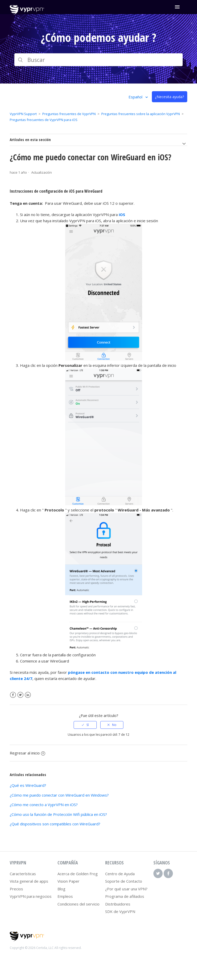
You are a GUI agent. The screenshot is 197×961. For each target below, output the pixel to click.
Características (23, 873)
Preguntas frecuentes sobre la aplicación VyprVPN (140, 113)
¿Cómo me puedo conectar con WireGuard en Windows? (59, 795)
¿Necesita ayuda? (169, 96)
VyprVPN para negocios (31, 896)
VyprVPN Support (23, 113)
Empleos (65, 896)
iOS (122, 214)
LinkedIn (28, 695)
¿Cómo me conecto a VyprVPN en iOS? (44, 804)
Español (136, 96)
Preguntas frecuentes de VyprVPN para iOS (43, 119)
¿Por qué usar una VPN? (126, 888)
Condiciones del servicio (78, 904)
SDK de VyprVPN (120, 911)
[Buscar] (98, 59)
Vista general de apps (29, 881)
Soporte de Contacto (123, 881)
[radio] (85, 725)
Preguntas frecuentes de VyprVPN (69, 113)
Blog (61, 888)
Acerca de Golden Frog (77, 873)
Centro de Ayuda (120, 873)
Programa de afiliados (124, 896)
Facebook (13, 695)
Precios (16, 888)
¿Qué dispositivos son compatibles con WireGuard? (55, 823)
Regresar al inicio (27, 752)
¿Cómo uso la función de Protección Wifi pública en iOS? (58, 814)
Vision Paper (68, 881)
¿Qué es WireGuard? (28, 785)
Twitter (20, 695)
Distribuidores (117, 904)
